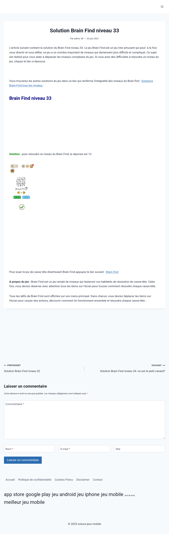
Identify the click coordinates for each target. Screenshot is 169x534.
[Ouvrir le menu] (162, 6)
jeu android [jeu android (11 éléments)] (64, 494)
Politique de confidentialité (34, 479)
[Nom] (29, 448)
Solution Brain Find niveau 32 (43, 368)
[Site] (139, 448)
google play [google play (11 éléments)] (38, 494)
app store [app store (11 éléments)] (14, 494)
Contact (98, 479)
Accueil (10, 479)
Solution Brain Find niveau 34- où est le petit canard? (126, 368)
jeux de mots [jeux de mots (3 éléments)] (130, 495)
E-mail (65, 449)
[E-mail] (84, 448)
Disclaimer (82, 479)
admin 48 (78, 38)
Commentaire (14, 404)
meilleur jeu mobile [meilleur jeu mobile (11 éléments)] (24, 502)
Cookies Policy (64, 479)
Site (118, 449)
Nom (9, 449)
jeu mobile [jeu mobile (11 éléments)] (112, 494)
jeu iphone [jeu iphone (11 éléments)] (88, 494)
